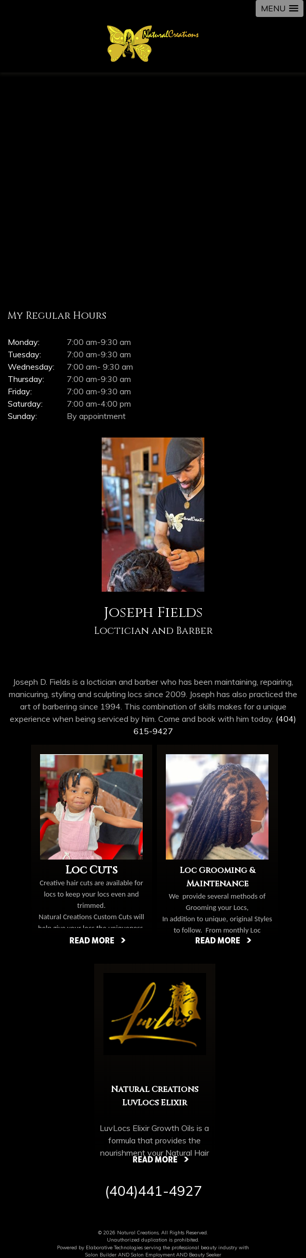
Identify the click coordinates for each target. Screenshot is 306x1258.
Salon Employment (153, 1254)
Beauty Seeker (205, 1254)
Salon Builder (101, 1254)
